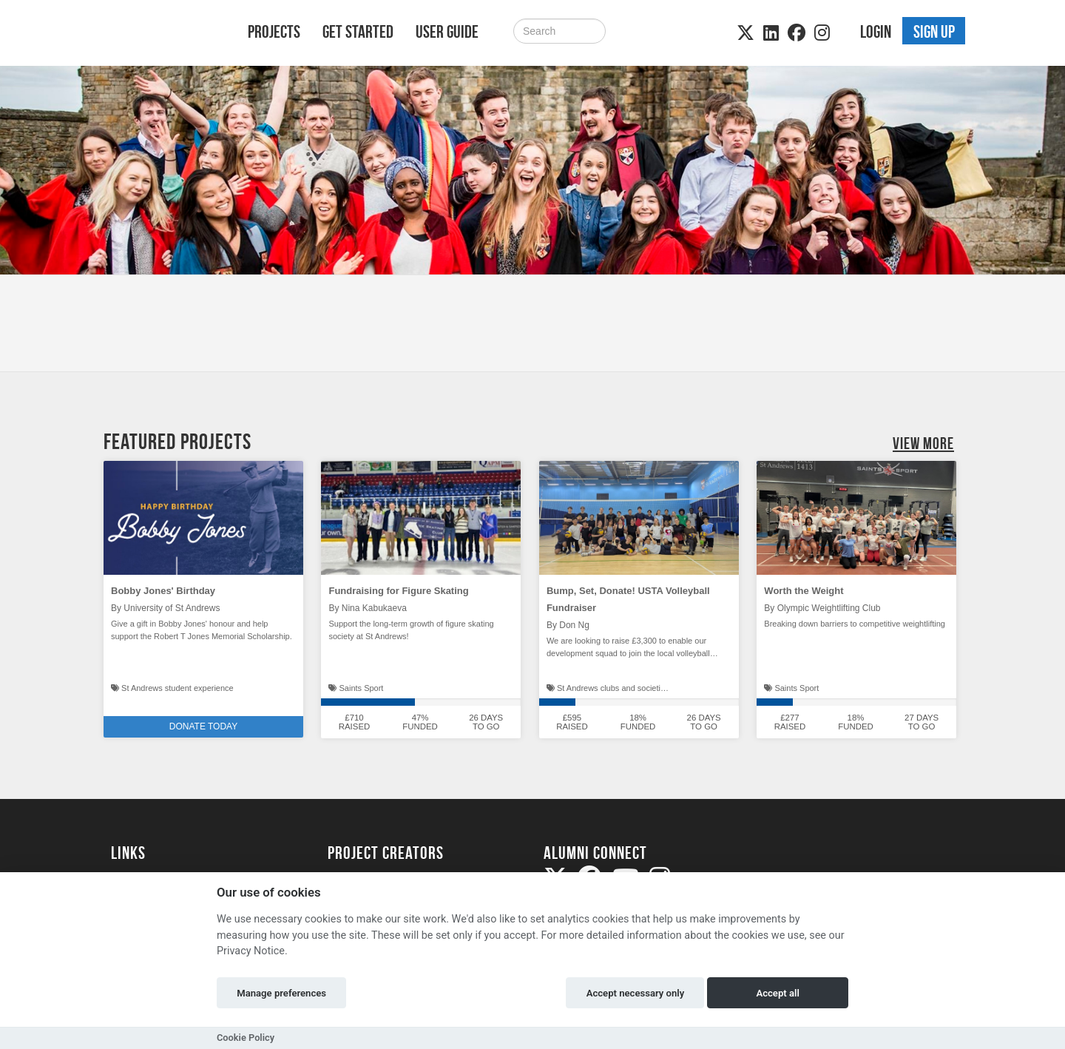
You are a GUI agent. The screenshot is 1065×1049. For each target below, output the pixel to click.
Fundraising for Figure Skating (398, 590)
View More (923, 443)
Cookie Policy (245, 1037)
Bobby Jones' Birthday (163, 590)
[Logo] (160, 34)
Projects (274, 31)
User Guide (447, 31)
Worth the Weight (803, 590)
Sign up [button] (934, 31)
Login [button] (875, 31)
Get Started (357, 31)
